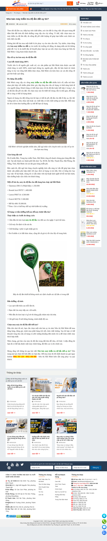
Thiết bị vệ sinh (88, 77)
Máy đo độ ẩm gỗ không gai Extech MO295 (92, 117)
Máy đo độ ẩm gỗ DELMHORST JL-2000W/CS (92, 144)
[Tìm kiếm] (74, 3)
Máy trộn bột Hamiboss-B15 (91, 201)
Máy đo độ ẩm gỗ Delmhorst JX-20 (92, 135)
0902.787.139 (84, 503)
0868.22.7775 (83, 513)
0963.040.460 (83, 514)
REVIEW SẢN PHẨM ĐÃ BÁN (91, 60)
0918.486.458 (81, 507)
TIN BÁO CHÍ (87, 23)
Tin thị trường (87, 43)
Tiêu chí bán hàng (44, 498)
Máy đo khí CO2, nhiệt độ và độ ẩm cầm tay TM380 (92, 98)
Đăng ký (96, 482)
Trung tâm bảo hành (61, 513)
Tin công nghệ (87, 47)
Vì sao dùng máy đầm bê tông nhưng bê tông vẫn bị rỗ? (16, 452)
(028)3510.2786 (76, 505)
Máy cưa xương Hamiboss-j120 (91, 233)
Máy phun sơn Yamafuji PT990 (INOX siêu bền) (91, 222)
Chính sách (58, 503)
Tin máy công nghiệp (89, 65)
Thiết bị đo (86, 69)
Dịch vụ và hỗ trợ (60, 506)
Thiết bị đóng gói (88, 73)
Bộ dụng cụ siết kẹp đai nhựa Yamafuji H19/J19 (92, 210)
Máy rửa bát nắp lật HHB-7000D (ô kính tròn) (92, 180)
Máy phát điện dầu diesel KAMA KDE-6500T (92, 190)
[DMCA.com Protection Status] (23, 530)
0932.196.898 (93, 503)
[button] (101, 3)
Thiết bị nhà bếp (88, 35)
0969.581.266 (82, 516)
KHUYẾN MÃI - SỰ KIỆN (91, 51)
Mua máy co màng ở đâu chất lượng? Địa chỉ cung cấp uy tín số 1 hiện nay (65, 452)
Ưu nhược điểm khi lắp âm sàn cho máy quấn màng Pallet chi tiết (41, 404)
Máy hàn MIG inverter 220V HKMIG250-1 (93, 241)
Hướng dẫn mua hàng (60, 510)
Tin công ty (86, 39)
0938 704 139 (82, 520)
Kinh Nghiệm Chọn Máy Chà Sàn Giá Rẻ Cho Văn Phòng (88, 9)
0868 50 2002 (86, 524)
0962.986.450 (82, 511)
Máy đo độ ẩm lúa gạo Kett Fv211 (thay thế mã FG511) (93, 88)
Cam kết (57, 495)
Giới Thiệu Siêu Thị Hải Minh (44, 494)
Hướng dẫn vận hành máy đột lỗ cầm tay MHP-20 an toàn (41, 452)
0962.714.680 (90, 507)
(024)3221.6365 (76, 509)
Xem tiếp (10, 420)
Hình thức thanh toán (60, 499)
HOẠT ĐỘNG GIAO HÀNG (91, 27)
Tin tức (41, 506)
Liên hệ (41, 509)
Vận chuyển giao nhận (44, 502)
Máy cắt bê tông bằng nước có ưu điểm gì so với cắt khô (16, 404)
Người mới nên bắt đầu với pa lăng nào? (66, 403)
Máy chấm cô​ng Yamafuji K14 (91, 171)
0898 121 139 (87, 522)
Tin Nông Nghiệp (88, 55)
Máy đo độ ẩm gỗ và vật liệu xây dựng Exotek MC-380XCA (93, 108)
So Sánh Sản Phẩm (89, 31)
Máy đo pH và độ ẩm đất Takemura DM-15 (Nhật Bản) (93, 154)
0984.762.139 (82, 518)
